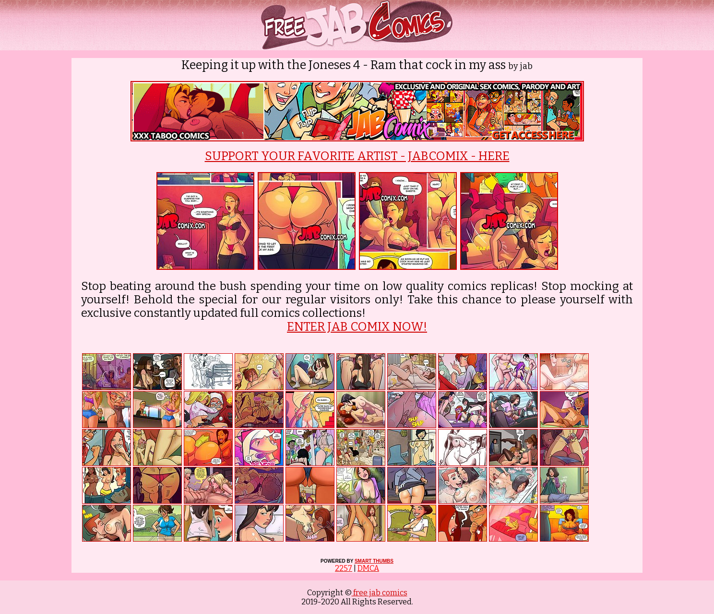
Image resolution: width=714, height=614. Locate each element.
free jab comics (379, 592)
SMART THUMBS (374, 561)
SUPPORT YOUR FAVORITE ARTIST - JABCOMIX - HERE (357, 156)
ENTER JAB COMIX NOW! (357, 327)
